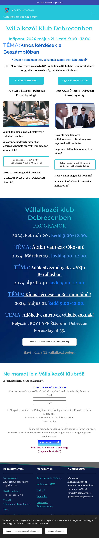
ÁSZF (6, 509)
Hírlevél (41, 490)
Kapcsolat (42, 496)
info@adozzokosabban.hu (16, 504)
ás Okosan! (72, 246)
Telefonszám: (49, 421)
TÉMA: (22, 246)
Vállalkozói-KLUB (46, 484)
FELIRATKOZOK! (49, 442)
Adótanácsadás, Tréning (49, 478)
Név (49, 403)
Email (49, 395)
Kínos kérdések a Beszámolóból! (57, 294)
